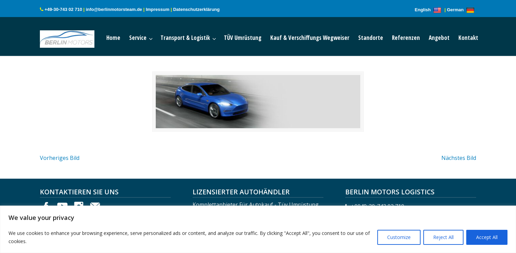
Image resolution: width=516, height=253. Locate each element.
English (429, 9)
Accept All (487, 237)
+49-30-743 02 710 (63, 9)
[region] (258, 229)
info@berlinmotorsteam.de (114, 9)
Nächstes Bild (458, 158)
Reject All (443, 237)
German (461, 9)
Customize (399, 237)
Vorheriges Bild (59, 158)
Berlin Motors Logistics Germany (74, 37)
